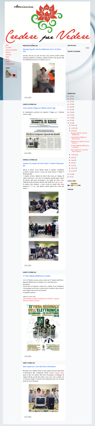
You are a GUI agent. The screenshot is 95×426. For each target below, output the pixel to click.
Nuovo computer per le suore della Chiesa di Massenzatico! (39, 367)
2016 (71, 123)
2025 (71, 99)
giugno (73, 157)
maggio (73, 160)
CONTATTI (8, 62)
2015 (71, 174)
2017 (71, 120)
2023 (71, 104)
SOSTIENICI (9, 54)
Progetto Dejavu (58, 182)
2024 (71, 101)
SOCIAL (7, 59)
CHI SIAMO (8, 47)
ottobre (73, 131)
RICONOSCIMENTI (10, 64)
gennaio (73, 171)
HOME (7, 45)
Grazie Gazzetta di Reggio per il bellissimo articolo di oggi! (39, 108)
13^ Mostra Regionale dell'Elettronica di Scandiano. (37, 276)
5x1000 (7, 57)
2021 (71, 109)
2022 (71, 107)
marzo (73, 165)
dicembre (73, 125)
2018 (71, 117)
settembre (74, 155)
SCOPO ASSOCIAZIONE (11, 50)
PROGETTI (8, 52)
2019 (71, 115)
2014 (71, 177)
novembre (73, 128)
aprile (72, 163)
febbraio (73, 168)
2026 (71, 96)
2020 (71, 112)
